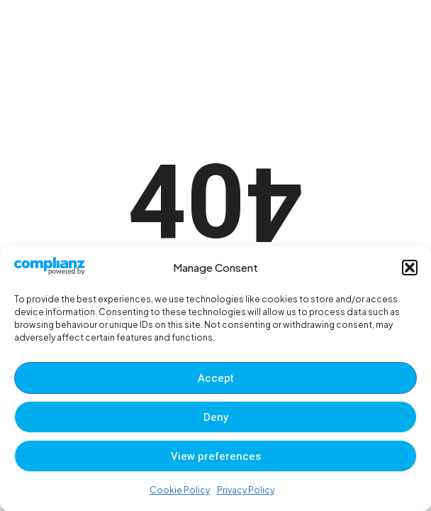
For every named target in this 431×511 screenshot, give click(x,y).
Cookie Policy (180, 490)
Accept (216, 378)
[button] (410, 267)
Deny (215, 417)
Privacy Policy (245, 490)
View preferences (216, 456)
